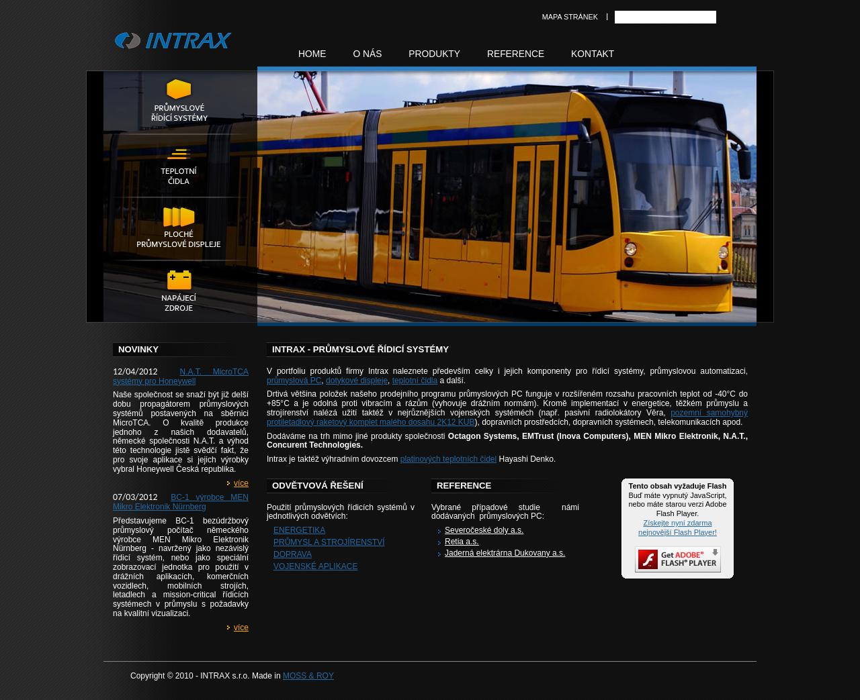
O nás (367, 54)
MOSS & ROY (308, 676)
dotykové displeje (357, 380)
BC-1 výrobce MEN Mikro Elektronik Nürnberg (181, 502)
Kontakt (592, 54)
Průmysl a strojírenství (329, 542)
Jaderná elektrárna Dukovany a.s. (505, 553)
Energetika (299, 530)
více (241, 483)
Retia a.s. (462, 541)
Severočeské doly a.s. (484, 530)
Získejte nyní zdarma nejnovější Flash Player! (677, 527)
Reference (515, 54)
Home (312, 54)
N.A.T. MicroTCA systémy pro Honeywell (181, 376)
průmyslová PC (294, 380)
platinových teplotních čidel (448, 459)
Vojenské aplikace (315, 566)
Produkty (434, 54)
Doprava (292, 554)
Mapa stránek (570, 17)
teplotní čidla (414, 380)
